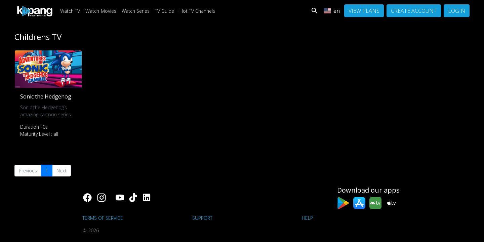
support (202, 218)
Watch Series (136, 11)
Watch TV (70, 11)
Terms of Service (102, 218)
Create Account (414, 10)
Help (307, 218)
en (331, 10)
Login (456, 10)
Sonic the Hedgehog (45, 96)
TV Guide (164, 11)
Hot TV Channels (197, 11)
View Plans (364, 10)
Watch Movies (100, 11)
